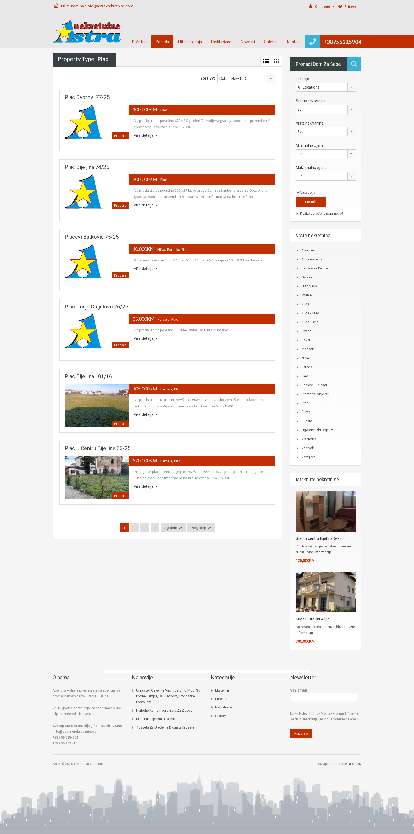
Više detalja (145, 135)
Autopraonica (312, 259)
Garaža (307, 277)
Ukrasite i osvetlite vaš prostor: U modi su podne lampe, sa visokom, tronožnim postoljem (168, 696)
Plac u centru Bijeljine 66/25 (97, 448)
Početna (139, 41)
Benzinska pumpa (315, 268)
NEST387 (354, 764)
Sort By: (207, 78)
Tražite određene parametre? (320, 213)
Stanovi (221, 716)
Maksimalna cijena (311, 167)
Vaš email (324, 694)
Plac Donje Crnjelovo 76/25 (96, 306)
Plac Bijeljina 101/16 (88, 376)
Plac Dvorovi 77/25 (87, 97)
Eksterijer (222, 690)
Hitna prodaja (190, 41)
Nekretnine (223, 707)
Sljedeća (171, 528)
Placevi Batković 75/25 (92, 237)
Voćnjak (308, 448)
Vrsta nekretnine (309, 123)
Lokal (306, 340)
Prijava (347, 6)
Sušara (307, 421)
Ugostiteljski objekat (317, 430)
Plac (305, 376)
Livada (307, 331)
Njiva (305, 358)
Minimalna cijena (310, 145)
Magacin (308, 349)
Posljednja (199, 528)
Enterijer (221, 699)
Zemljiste (309, 457)
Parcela (307, 367)
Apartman (309, 250)
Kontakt (294, 41)
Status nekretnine (311, 101)
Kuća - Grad (310, 313)
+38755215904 (342, 41)
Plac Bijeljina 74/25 (87, 167)
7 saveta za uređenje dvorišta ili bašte (165, 727)
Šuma (306, 412)
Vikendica (309, 439)
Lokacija (302, 79)
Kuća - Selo (310, 322)
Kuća (305, 304)
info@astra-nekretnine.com (110, 5)
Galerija (271, 41)
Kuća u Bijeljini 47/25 (313, 619)
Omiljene (319, 6)
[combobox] (246, 78)
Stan (305, 403)
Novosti (248, 41)
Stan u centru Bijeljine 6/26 (319, 538)
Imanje (307, 295)
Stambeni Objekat (315, 394)
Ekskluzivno (221, 41)
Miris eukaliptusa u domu (155, 719)
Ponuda (162, 41)
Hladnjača (309, 286)
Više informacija (319, 552)
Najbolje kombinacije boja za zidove (164, 710)
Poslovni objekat (314, 385)
